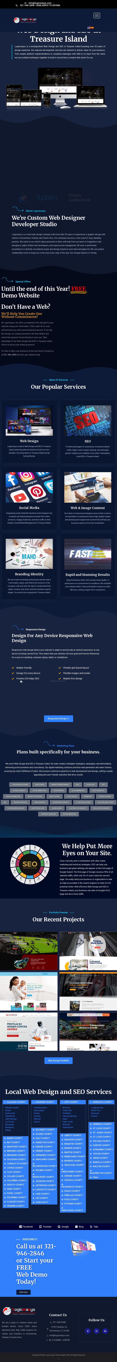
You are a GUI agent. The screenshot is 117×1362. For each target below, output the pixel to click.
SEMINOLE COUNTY (102, 1124)
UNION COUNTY (100, 1158)
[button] (101, 808)
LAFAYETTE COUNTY (46, 1190)
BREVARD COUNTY (16, 1151)
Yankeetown (68, 1127)
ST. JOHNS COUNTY (102, 1133)
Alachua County (12, 1107)
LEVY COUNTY (71, 1102)
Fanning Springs (70, 1116)
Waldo (8, 1130)
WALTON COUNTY (101, 1166)
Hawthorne (10, 1116)
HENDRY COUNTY (44, 1151)
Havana (37, 1116)
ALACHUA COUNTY (16, 1102)
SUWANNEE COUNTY (103, 1150)
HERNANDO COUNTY (46, 1155)
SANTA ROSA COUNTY (72, 1210)
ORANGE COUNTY (72, 1176)
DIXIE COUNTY (14, 1189)
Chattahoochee (40, 1107)
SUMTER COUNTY (101, 1145)
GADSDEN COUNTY (45, 1102)
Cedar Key (67, 1110)
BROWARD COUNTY (16, 1155)
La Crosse (9, 1121)
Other (95, 1177)
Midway (37, 1119)
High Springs (11, 1119)
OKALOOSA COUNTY (74, 1165)
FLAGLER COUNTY (16, 1202)
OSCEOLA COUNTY (73, 1180)
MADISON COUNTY (73, 1140)
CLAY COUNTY (14, 1172)
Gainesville (10, 1113)
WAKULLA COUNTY (102, 1162)
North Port (95, 1110)
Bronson (66, 1107)
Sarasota (95, 1113)
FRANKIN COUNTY (15, 1206)
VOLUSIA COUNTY (101, 1141)
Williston (66, 1124)
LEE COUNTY (42, 1198)
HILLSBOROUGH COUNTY (45, 1166)
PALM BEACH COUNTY (72, 1187)
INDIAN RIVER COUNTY (43, 1177)
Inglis (65, 1119)
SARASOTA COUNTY (103, 1102)
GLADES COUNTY (44, 1134)
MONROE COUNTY (73, 1161)
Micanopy (9, 1124)
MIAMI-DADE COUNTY (74, 1157)
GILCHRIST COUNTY (45, 1130)
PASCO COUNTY (72, 1191)
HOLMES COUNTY (44, 1170)
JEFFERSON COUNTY (46, 1185)
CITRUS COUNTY (15, 1168)
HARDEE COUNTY (44, 1147)
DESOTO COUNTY (15, 1185)
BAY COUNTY (13, 1142)
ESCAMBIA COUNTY (16, 1197)
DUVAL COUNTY (14, 1193)
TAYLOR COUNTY (101, 1154)
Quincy (37, 1121)
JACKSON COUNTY (45, 1181)
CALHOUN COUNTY (16, 1159)
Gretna (37, 1113)
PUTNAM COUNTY (73, 1204)
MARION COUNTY (72, 1148)
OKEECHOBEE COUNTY (72, 1172)
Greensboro (39, 1110)
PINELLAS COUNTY (73, 1195)
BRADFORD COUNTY (17, 1147)
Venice (94, 1116)
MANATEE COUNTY (73, 1144)
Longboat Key (97, 1107)
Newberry (9, 1127)
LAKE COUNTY (43, 1194)
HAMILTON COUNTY (45, 1142)
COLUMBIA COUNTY (16, 1181)
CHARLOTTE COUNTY (17, 1164)
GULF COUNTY (43, 1138)
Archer (8, 1110)
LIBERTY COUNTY (72, 1135)
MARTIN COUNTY (72, 1152)
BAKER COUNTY (14, 1138)
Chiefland (67, 1113)
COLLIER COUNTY (15, 1176)
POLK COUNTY (71, 1200)
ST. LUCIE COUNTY (102, 1128)
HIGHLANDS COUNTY (46, 1159)
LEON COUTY (42, 1202)
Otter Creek (68, 1121)
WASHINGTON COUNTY (101, 1173)
